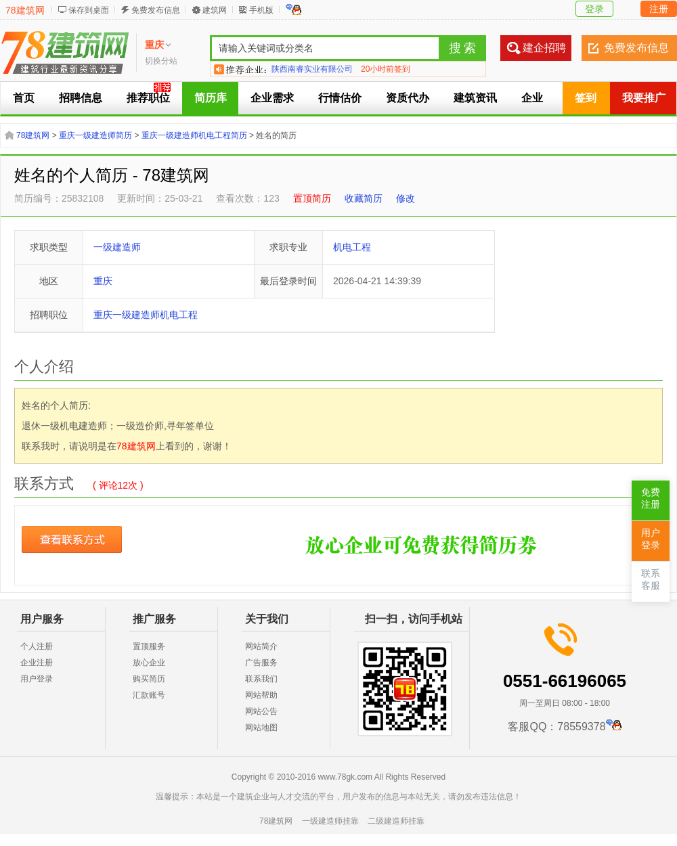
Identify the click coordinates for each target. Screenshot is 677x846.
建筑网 (214, 10)
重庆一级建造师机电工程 (145, 314)
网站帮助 (261, 695)
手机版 (261, 10)
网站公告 (261, 711)
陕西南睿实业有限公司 (312, 69)
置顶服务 (149, 646)
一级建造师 (117, 247)
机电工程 (352, 247)
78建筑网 (25, 10)
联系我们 (261, 679)
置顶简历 (312, 198)
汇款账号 (149, 695)
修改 (405, 198)
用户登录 (36, 679)
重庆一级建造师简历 (95, 135)
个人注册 (36, 646)
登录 (594, 8)
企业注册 (36, 662)
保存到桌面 (88, 10)
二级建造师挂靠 (396, 821)
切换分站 (161, 61)
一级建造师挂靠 (330, 821)
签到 (585, 98)
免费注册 (650, 498)
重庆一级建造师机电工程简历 (194, 135)
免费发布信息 (155, 10)
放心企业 (149, 662)
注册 (658, 8)
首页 (24, 98)
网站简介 (261, 646)
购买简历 (149, 679)
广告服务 (261, 662)
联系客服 (650, 580)
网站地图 (261, 727)
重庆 (102, 280)
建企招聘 (544, 47)
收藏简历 (364, 198)
